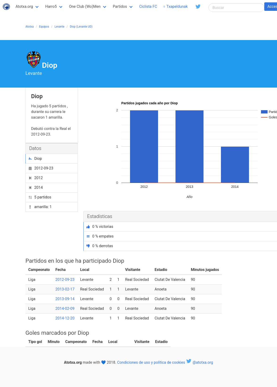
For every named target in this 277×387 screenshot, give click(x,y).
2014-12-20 (64, 318)
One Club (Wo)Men (85, 6)
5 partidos (40, 197)
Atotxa (29, 26)
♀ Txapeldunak (175, 6)
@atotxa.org (199, 362)
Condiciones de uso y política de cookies (151, 362)
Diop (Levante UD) (81, 26)
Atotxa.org (24, 6)
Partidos (120, 6)
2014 (36, 187)
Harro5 (51, 6)
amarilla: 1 (40, 207)
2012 (36, 178)
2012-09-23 (41, 168)
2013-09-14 (64, 299)
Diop (35, 158)
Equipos (44, 26)
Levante (60, 26)
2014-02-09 (64, 308)
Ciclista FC (148, 6)
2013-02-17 (64, 289)
